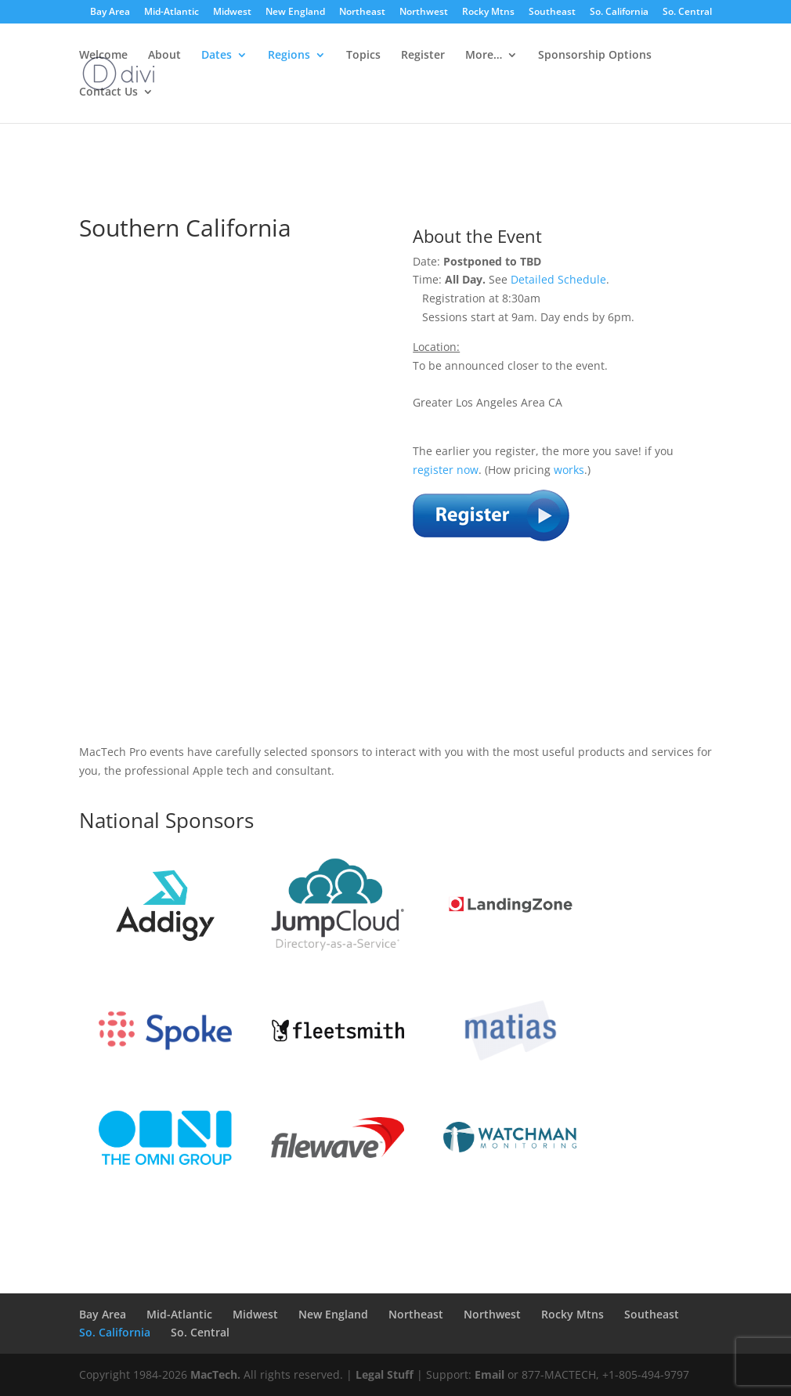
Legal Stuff (385, 1374)
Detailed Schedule (558, 279)
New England (295, 12)
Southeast (552, 12)
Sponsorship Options (595, 55)
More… (483, 55)
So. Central (687, 12)
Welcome (103, 55)
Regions (289, 55)
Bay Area (110, 12)
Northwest (423, 12)
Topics (363, 55)
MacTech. (215, 1374)
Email (489, 1374)
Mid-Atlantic (171, 12)
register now (446, 469)
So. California (619, 12)
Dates (216, 55)
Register (423, 55)
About (164, 55)
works (569, 469)
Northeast (362, 12)
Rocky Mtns (488, 12)
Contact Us (108, 92)
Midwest (232, 12)
